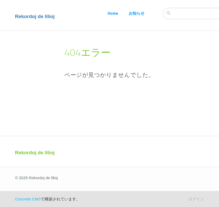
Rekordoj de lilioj (35, 16)
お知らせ (136, 13)
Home (113, 13)
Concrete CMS (28, 199)
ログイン (196, 199)
